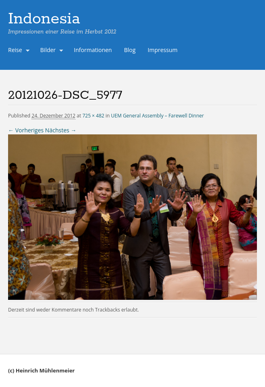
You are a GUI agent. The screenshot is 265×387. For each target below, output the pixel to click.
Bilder (50, 51)
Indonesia (44, 19)
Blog (130, 50)
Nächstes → (60, 130)
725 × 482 (93, 115)
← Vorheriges (26, 130)
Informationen (93, 50)
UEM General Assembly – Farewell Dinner (157, 115)
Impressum (163, 50)
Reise (17, 51)
